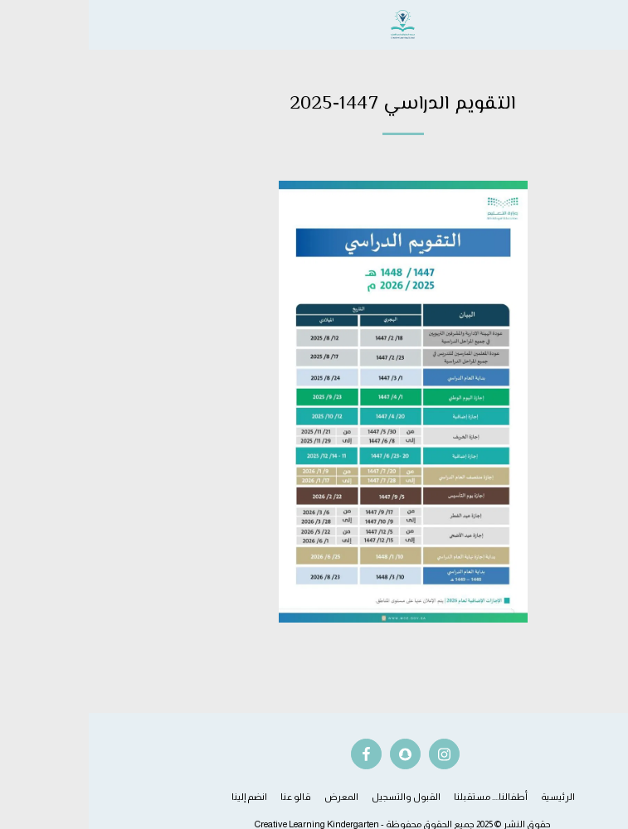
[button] (610, 24)
